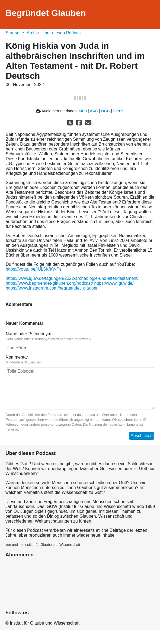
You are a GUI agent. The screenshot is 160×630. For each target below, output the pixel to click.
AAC (94, 111)
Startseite (15, 33)
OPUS (118, 111)
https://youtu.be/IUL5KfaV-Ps (33, 269)
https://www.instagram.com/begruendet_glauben (52, 288)
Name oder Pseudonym (28, 334)
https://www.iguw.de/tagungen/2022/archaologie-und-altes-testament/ (72, 278)
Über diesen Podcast (61, 33)
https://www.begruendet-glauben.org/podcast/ (49, 283)
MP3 (83, 111)
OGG (105, 111)
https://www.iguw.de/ (113, 283)
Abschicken (141, 435)
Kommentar (17, 357)
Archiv (33, 33)
